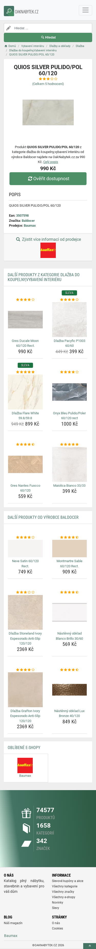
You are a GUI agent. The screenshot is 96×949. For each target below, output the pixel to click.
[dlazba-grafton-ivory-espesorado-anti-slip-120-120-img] (25, 689)
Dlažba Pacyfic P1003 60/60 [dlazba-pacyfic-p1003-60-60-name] (69, 343)
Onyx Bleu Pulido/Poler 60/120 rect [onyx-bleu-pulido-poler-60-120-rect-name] (69, 415)
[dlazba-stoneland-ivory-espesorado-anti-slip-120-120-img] (25, 612)
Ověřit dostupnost (48, 178)
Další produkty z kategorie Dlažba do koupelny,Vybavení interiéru (44, 277)
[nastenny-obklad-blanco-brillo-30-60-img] (69, 612)
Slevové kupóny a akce (67, 881)
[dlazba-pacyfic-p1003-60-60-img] (69, 319)
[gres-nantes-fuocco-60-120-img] (25, 464)
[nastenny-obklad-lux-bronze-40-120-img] (69, 689)
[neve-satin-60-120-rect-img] (25, 548)
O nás (56, 923)
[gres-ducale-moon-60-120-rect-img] (25, 319)
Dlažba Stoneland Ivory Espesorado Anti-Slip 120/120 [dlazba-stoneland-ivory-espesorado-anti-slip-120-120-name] (25, 638)
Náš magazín (13, 923)
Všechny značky (63, 892)
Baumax (30, 225)
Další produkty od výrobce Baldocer (43, 517)
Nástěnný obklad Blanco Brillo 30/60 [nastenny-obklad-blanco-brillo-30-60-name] (69, 635)
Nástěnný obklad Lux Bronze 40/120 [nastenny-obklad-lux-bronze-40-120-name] (69, 713)
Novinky (57, 902)
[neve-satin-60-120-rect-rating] (25, 537)
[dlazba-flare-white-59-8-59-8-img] (25, 392)
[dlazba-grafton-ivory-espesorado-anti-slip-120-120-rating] (25, 670)
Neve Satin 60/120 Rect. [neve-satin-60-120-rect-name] (25, 563)
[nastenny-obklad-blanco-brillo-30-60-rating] (69, 592)
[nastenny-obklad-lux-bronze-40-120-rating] (69, 670)
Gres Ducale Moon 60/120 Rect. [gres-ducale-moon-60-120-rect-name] (25, 343)
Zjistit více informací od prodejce (48, 247)
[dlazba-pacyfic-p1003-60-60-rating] (69, 299)
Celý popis (50, 162)
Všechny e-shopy (63, 897)
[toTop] (89, 946)
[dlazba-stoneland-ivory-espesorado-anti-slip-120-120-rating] (25, 592)
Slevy (55, 908)
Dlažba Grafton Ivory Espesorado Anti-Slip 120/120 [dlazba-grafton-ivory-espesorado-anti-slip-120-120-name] (25, 716)
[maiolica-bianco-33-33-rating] (69, 444)
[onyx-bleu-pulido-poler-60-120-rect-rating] (69, 372)
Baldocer (28, 221)
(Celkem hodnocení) (48, 84)
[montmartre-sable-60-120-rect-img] (69, 548)
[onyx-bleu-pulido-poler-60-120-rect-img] (69, 392)
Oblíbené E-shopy (24, 747)
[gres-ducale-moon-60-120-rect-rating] (25, 299)
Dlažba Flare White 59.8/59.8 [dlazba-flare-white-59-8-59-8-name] (25, 415)
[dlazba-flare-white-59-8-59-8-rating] (25, 372)
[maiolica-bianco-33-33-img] (69, 464)
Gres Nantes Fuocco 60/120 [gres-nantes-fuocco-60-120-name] (25, 488)
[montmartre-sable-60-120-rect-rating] (69, 537)
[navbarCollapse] (85, 10)
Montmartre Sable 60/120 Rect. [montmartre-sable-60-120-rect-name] (69, 563)
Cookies (57, 928)
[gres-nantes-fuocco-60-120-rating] (25, 444)
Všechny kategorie (64, 886)
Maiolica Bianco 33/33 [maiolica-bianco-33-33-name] (69, 485)
